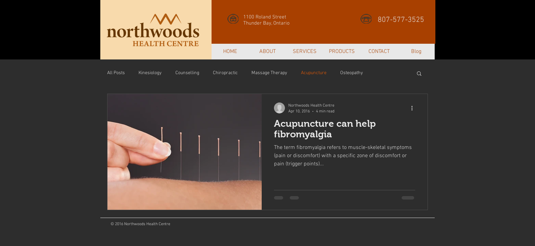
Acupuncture (314, 73)
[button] (419, 74)
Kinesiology (150, 73)
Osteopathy (351, 73)
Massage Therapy (269, 73)
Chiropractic (225, 73)
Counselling (187, 73)
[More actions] (414, 108)
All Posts (116, 73)
